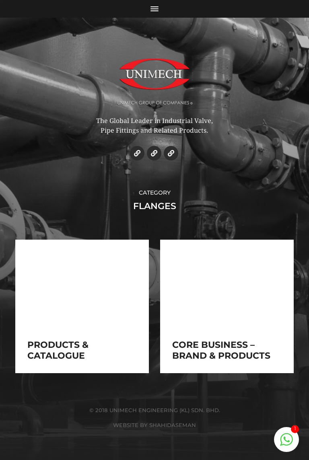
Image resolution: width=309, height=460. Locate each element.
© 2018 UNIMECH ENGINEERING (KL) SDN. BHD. (154, 410)
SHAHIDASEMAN (172, 425)
